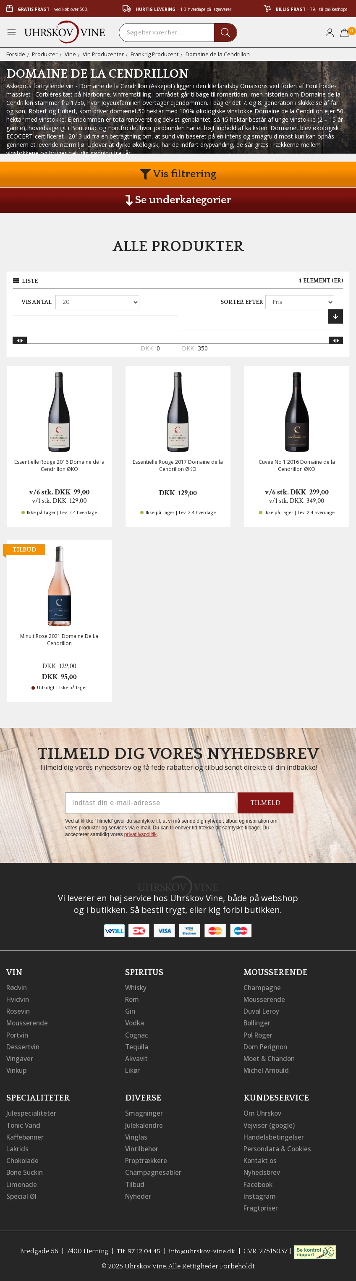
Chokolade (23, 1159)
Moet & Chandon (270, 1057)
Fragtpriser (260, 1206)
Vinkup (17, 1069)
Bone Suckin (26, 1171)
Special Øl (21, 1194)
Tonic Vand (24, 1124)
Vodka (135, 1022)
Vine (70, 54)
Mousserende (28, 1022)
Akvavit (136, 1057)
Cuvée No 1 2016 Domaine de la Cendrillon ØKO (297, 465)
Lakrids (17, 1147)
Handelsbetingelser (274, 1135)
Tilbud (135, 1182)
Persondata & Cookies (278, 1147)
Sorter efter (241, 302)
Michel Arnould (267, 1069)
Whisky (136, 987)
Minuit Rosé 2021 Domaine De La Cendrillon (59, 640)
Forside (15, 54)
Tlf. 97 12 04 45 (137, 1249)
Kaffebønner (25, 1135)
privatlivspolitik (140, 834)
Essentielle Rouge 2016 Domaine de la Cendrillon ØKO (59, 465)
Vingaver (20, 1057)
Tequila (137, 1046)
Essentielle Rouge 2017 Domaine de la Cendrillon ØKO (178, 465)
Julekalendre (144, 1124)
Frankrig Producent (155, 54)
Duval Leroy (262, 1010)
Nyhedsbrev (262, 1171)
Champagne (262, 987)
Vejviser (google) (269, 1124)
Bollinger (257, 1022)
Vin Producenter (103, 54)
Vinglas (136, 1135)
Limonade (22, 1182)
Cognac (137, 1034)
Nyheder (138, 1194)
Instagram (260, 1194)
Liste (30, 281)
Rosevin (18, 1010)
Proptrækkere (147, 1159)
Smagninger (144, 1112)
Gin (130, 1010)
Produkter (45, 54)
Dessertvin (23, 1046)
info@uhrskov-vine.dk (202, 1249)
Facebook (258, 1182)
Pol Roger (259, 1034)
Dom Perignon (266, 1046)
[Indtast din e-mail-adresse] (150, 802)
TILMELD (265, 803)
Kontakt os (261, 1159)
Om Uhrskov (263, 1112)
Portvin (17, 1034)
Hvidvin (18, 999)
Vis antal (36, 302)
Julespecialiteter (31, 1112)
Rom (132, 999)
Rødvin (17, 987)
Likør (133, 1069)
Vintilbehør (142, 1147)
